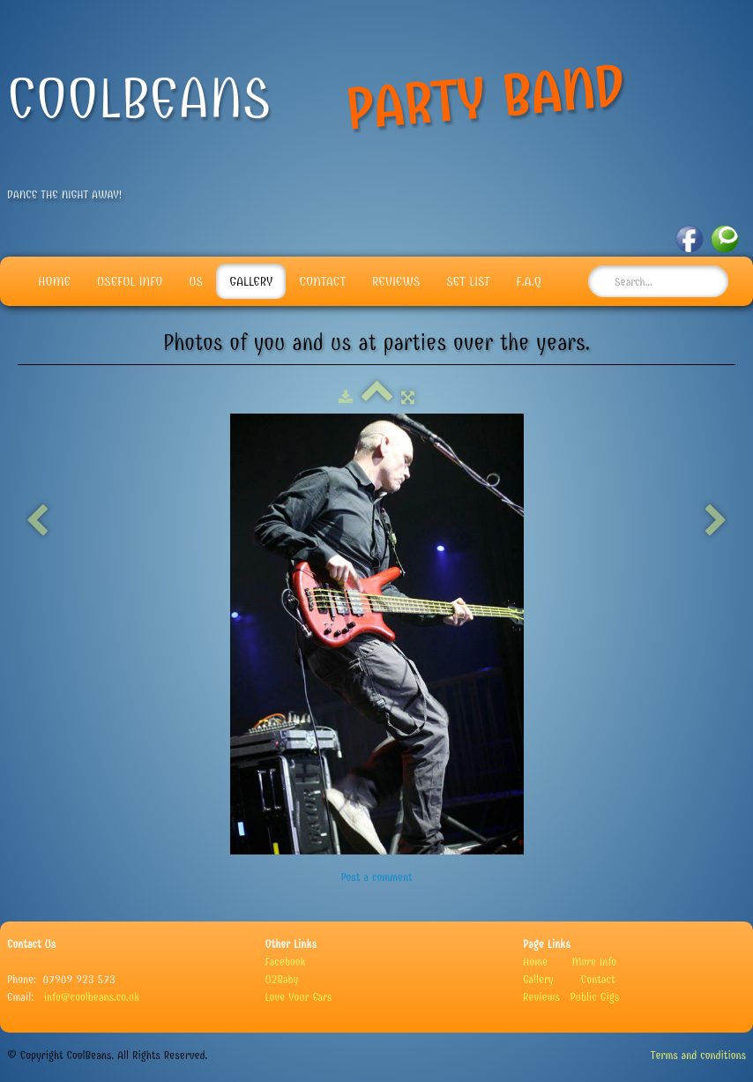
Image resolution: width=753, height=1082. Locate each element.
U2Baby (282, 979)
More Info (593, 961)
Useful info (129, 281)
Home (54, 281)
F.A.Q (529, 281)
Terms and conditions (698, 1055)
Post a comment (376, 877)
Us (196, 281)
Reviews (396, 281)
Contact (322, 281)
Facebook (285, 961)
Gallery (250, 281)
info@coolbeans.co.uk (91, 997)
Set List (467, 281)
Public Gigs (594, 997)
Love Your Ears (298, 997)
